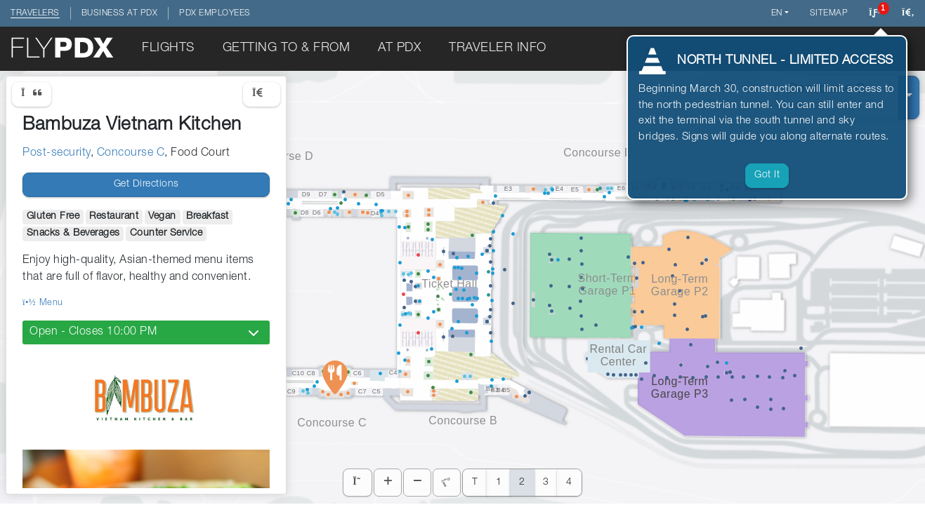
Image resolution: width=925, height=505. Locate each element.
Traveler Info (497, 48)
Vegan (162, 217)
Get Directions (146, 184)
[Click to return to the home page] (64, 49)
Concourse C (131, 153)
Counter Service (166, 233)
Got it (767, 175)
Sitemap (829, 13)
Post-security (56, 153)
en (776, 13)
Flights (168, 48)
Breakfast (207, 217)
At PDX (399, 48)
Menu (42, 303)
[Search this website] (908, 13)
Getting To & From (286, 48)
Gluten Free (53, 217)
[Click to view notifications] (874, 13)
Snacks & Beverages (73, 233)
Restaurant (113, 217)
